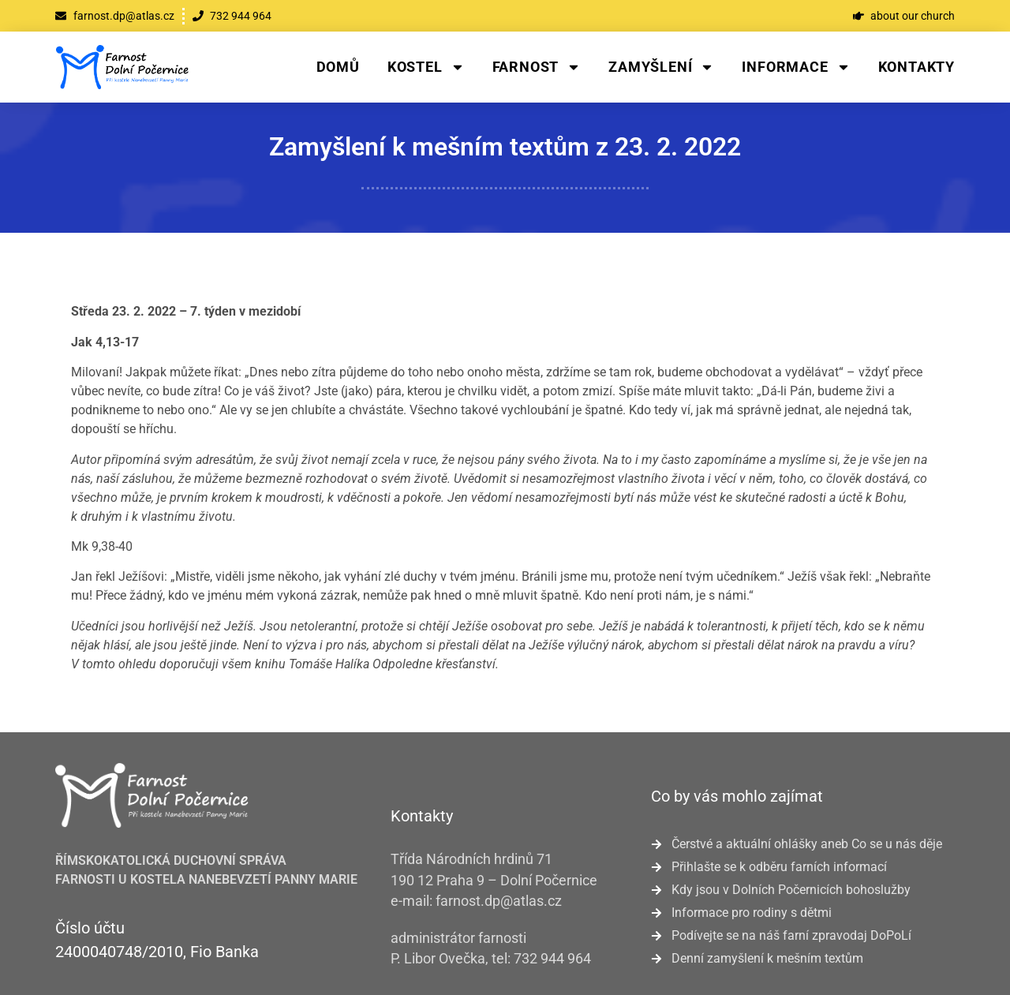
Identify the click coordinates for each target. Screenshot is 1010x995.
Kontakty (916, 66)
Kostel (426, 67)
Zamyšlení (661, 67)
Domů (338, 66)
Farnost (537, 67)
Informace (796, 67)
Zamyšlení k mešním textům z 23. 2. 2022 (505, 147)
